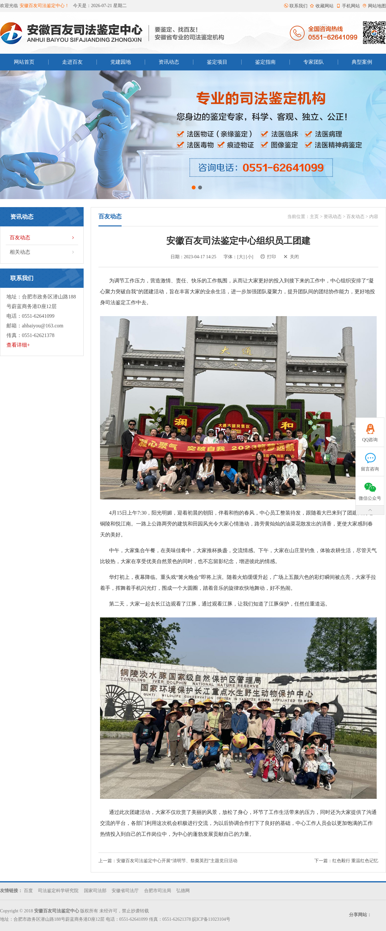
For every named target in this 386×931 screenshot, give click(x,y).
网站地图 (374, 6)
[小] (249, 256)
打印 (268, 256)
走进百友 (72, 62)
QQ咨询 (370, 430)
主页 (314, 216)
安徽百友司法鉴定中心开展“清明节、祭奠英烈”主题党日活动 (176, 860)
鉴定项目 (217, 62)
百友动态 (43, 238)
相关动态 (43, 252)
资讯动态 (169, 62)
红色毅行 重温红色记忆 (355, 860)
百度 (28, 890)
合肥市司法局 (157, 890)
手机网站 (348, 6)
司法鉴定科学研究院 (58, 890)
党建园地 (120, 62)
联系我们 (296, 6)
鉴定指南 (265, 62)
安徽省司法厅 (125, 890)
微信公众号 (370, 488)
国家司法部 (95, 890)
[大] (240, 256)
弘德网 (183, 890)
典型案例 (362, 62)
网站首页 (24, 62)
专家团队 (313, 62)
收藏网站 (322, 6)
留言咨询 (370, 459)
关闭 (291, 256)
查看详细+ (18, 345)
